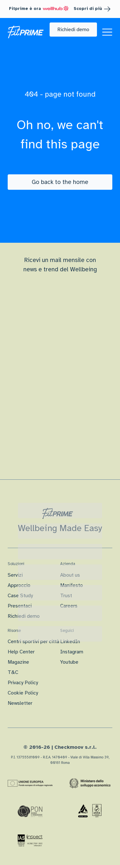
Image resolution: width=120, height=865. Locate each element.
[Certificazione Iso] (90, 811)
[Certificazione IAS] (30, 840)
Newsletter (20, 703)
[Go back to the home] (60, 182)
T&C (13, 672)
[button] (73, 29)
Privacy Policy (23, 682)
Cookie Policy (23, 693)
